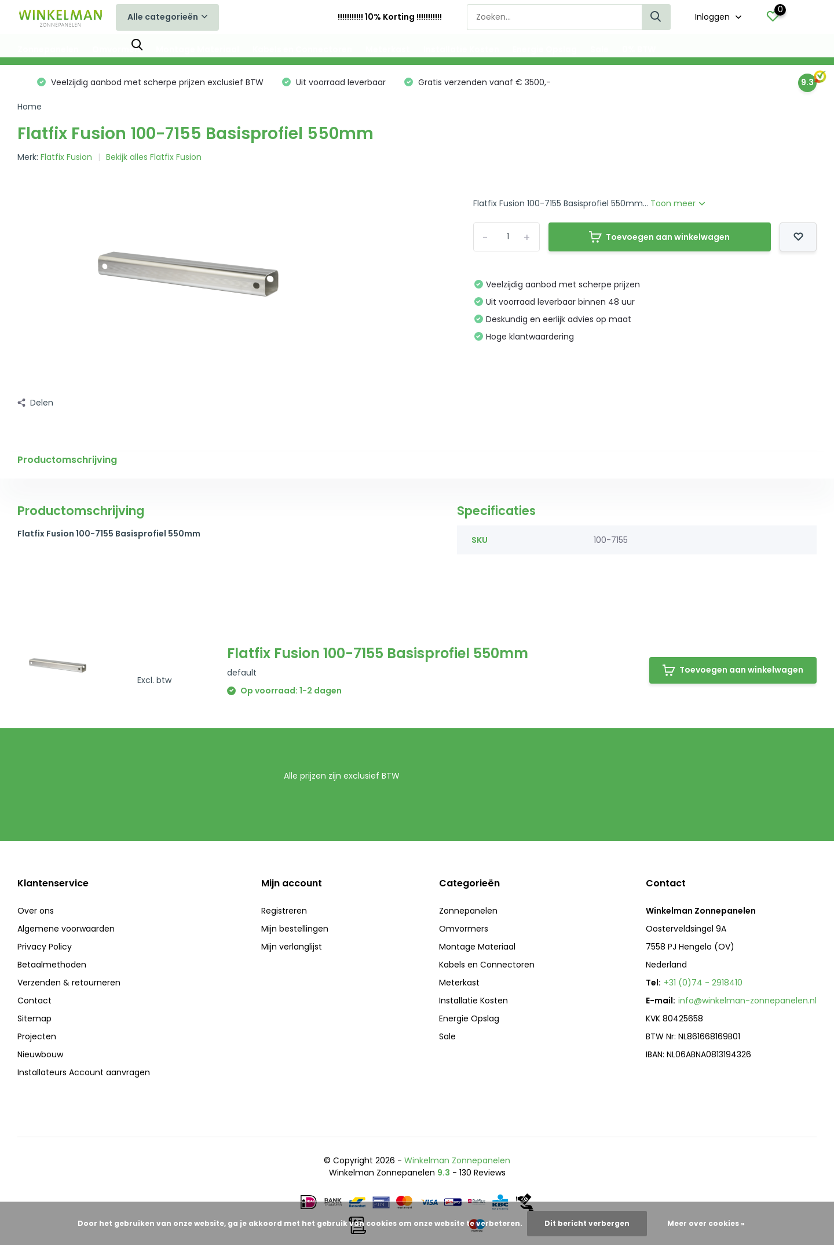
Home (29, 106)
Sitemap (34, 1018)
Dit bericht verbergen (587, 1223)
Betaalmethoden (51, 964)
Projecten (36, 1036)
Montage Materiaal (197, 49)
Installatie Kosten (461, 49)
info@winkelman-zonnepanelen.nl (747, 1000)
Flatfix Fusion (66, 157)
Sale (599, 49)
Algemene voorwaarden (66, 928)
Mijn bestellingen (294, 928)
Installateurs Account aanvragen (83, 1072)
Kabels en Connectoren (302, 49)
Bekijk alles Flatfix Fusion (154, 157)
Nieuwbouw (40, 1054)
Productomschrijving (67, 459)
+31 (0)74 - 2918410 (703, 982)
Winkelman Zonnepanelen (457, 1160)
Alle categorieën (167, 17)
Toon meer (677, 203)
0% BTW (639, 49)
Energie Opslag (545, 49)
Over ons (35, 911)
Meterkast (387, 49)
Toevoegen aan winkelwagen (659, 237)
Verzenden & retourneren (68, 982)
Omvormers (117, 49)
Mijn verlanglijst (291, 946)
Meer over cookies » (706, 1223)
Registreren (284, 911)
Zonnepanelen (48, 49)
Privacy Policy (44, 946)
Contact (34, 1000)
